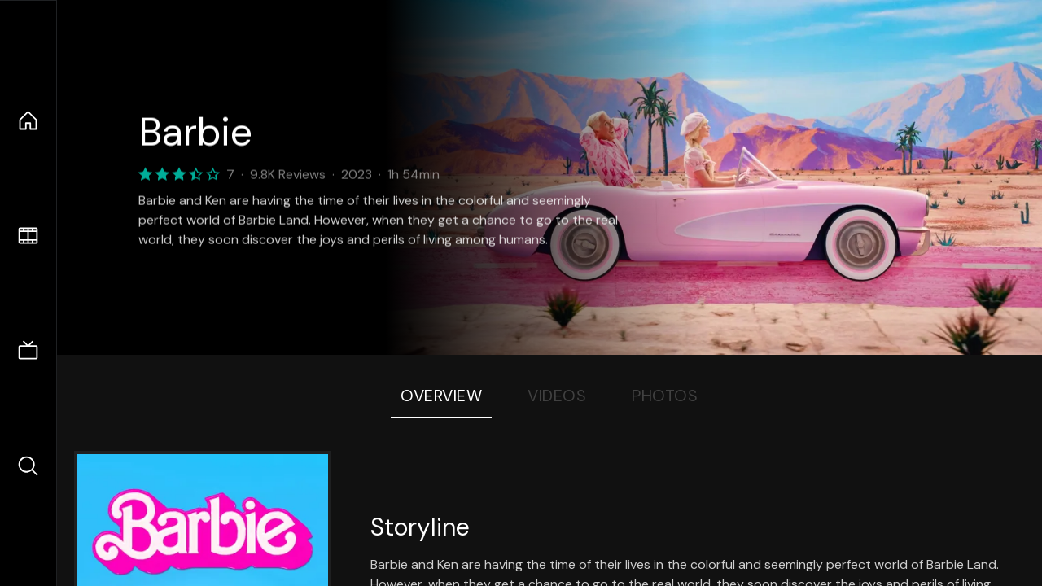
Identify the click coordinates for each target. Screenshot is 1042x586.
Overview (441, 395)
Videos (557, 395)
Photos (665, 395)
